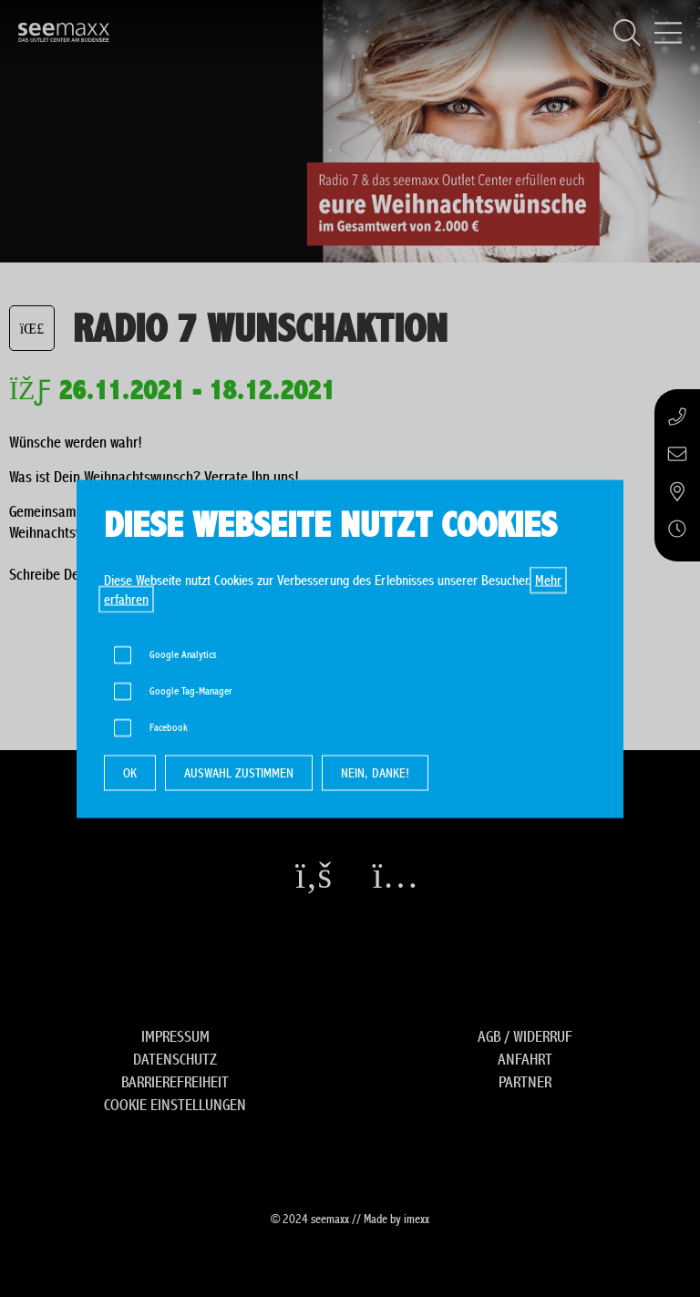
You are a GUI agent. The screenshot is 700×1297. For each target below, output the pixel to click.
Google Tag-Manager (190, 690)
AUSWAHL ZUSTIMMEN (238, 772)
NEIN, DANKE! (375, 772)
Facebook (168, 727)
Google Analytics (183, 654)
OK (130, 772)
